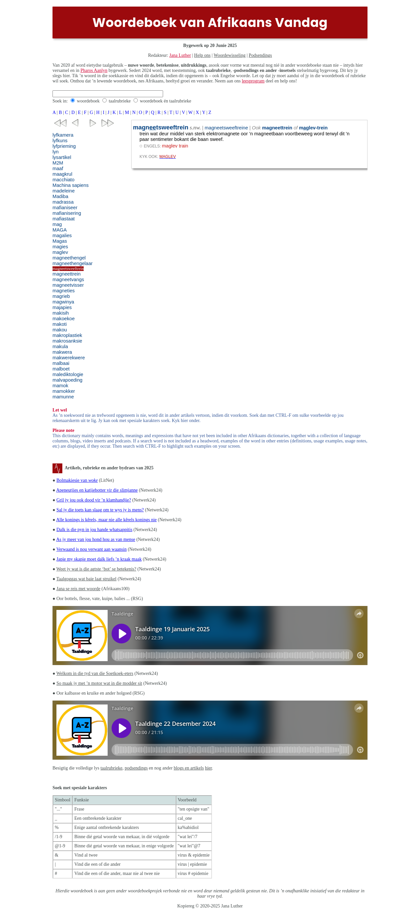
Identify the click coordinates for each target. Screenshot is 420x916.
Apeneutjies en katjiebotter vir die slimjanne (96, 490)
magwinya (63, 301)
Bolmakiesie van (77, 480)
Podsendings (260, 55)
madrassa (63, 202)
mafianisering (66, 213)
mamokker (63, 391)
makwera (62, 352)
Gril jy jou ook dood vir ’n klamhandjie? (93, 500)
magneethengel (69, 257)
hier (208, 768)
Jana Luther (180, 55)
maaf (57, 168)
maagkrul (62, 174)
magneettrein (66, 274)
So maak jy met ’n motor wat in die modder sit (99, 683)
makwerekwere (68, 357)
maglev (60, 252)
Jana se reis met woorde (78, 588)
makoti (59, 324)
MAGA (59, 230)
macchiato (63, 179)
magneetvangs (68, 279)
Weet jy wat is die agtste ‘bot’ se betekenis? (96, 569)
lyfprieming (64, 146)
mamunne (63, 396)
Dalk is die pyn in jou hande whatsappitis (94, 529)
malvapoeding (67, 380)
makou (59, 329)
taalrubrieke (120, 101)
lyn (55, 151)
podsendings (136, 768)
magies (60, 246)
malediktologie (67, 374)
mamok (60, 385)
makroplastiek (67, 335)
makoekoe (63, 318)
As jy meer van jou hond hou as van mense (95, 539)
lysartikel (61, 157)
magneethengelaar (72, 263)
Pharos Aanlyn (93, 70)
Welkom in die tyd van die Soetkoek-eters (94, 673)
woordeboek (88, 101)
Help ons (202, 55)
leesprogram (253, 80)
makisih (60, 313)
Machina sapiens (70, 185)
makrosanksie (67, 341)
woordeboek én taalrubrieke (165, 101)
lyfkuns (60, 140)
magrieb (61, 296)
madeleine (63, 190)
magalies (62, 235)
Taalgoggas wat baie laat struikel (86, 578)
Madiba (60, 196)
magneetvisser (68, 285)
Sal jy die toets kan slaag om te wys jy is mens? (100, 509)
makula (60, 346)
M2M (57, 163)
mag (57, 224)
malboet (61, 368)
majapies (62, 307)
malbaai (60, 363)
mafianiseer (64, 207)
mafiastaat (63, 218)
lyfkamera (63, 135)
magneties (63, 290)
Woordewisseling (229, 55)
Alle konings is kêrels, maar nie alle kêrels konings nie (106, 519)
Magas (59, 241)
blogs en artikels (189, 768)
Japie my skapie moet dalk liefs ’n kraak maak (99, 559)
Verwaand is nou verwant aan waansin (91, 549)
